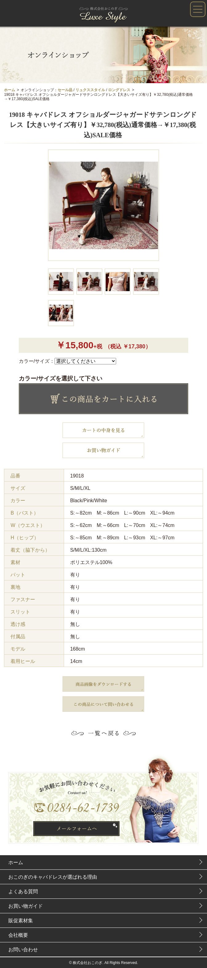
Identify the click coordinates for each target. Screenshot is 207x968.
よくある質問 (23, 891)
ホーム (9, 90)
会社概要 (18, 935)
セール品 (65, 90)
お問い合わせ (23, 949)
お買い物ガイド (25, 906)
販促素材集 (20, 920)
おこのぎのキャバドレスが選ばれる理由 (52, 877)
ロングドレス (119, 90)
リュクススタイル (90, 90)
